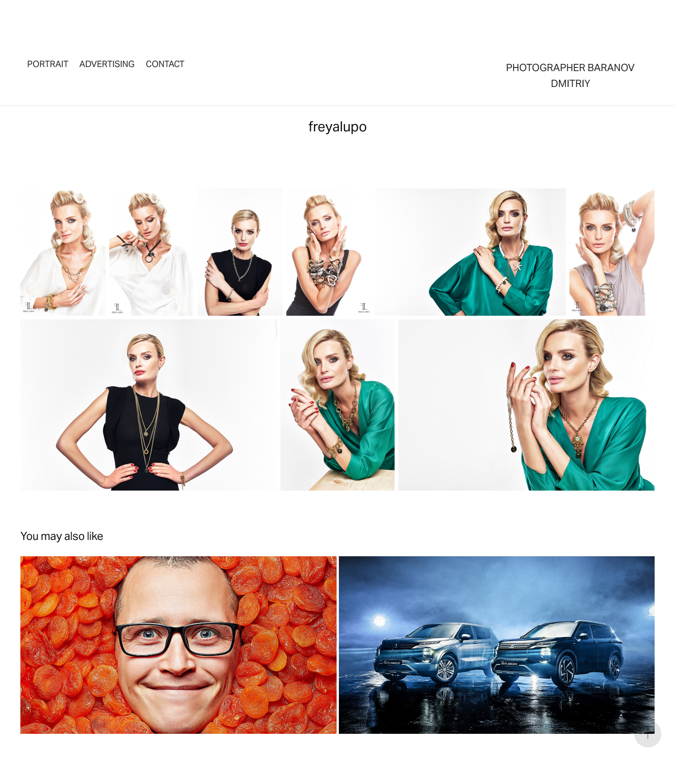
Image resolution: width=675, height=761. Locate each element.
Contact (165, 63)
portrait (47, 63)
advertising (107, 63)
